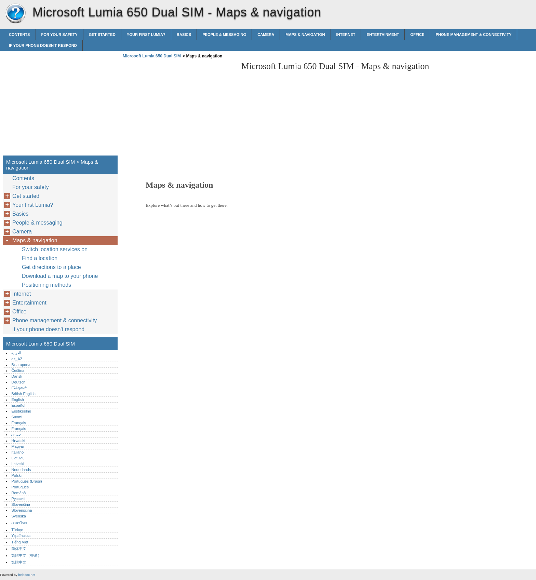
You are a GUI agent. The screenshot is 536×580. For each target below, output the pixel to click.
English (17, 399)
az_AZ (16, 359)
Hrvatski (18, 441)
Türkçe (17, 530)
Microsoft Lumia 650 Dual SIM (15, 13)
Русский (18, 499)
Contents (19, 34)
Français (18, 423)
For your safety (59, 34)
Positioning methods (46, 285)
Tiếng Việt (19, 542)
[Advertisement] (178, 109)
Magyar (17, 446)
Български (20, 365)
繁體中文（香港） (26, 555)
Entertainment (382, 34)
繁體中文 (18, 562)
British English (23, 394)
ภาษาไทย (19, 523)
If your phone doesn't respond (43, 45)
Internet (346, 34)
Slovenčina (20, 504)
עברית (16, 434)
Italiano (17, 452)
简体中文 (18, 549)
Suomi (16, 417)
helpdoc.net (26, 575)
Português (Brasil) (26, 481)
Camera (265, 34)
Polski (16, 475)
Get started (102, 34)
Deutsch (18, 382)
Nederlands (21, 470)
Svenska (18, 516)
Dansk (16, 376)
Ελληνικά (19, 388)
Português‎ (20, 487)
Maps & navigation (305, 34)
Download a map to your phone (60, 276)
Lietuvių (18, 458)
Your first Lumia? (146, 34)
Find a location (39, 258)
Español (18, 405)
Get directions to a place (51, 267)
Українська (20, 536)
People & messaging (224, 34)
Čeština (17, 370)
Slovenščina (21, 510)
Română (18, 493)
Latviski (17, 464)
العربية (16, 353)
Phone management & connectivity (473, 34)
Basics (184, 34)
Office (417, 34)
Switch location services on (55, 249)
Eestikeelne (21, 411)
